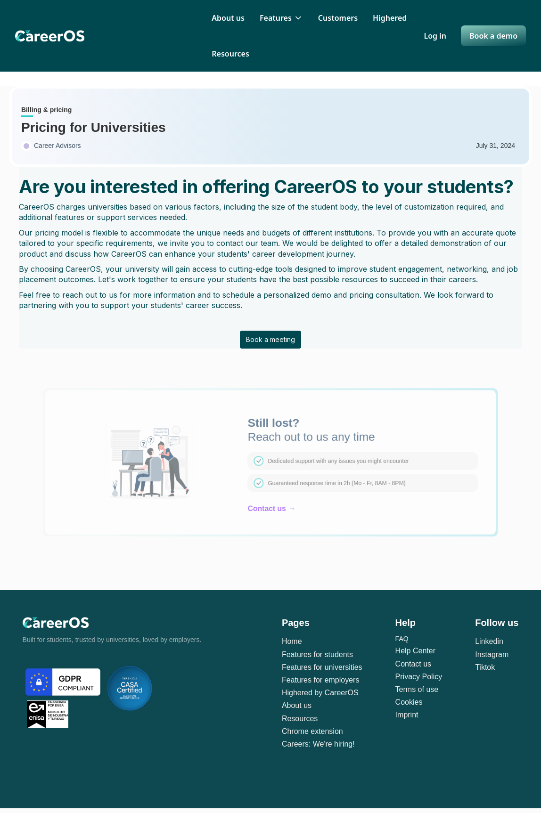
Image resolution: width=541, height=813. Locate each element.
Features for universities (322, 667)
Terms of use (417, 689)
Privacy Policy (419, 677)
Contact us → (272, 507)
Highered (390, 18)
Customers (338, 18)
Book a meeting (270, 339)
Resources (230, 54)
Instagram (491, 654)
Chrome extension (312, 731)
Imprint (406, 715)
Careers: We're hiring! (318, 744)
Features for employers (321, 680)
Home (292, 641)
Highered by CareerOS (320, 693)
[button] (281, 18)
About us (228, 18)
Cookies (409, 702)
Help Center (415, 651)
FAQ (402, 638)
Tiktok (485, 667)
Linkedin (489, 641)
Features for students (317, 654)
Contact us (413, 664)
